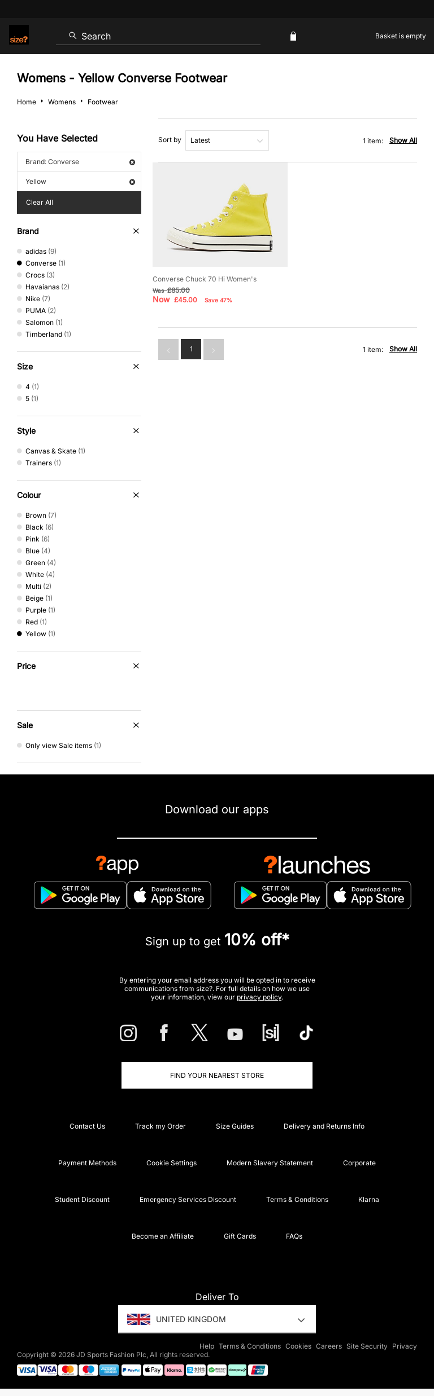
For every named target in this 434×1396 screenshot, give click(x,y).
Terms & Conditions (297, 1199)
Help (206, 1346)
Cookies (298, 1346)
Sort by (169, 139)
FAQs (294, 1236)
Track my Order (160, 1126)
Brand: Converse (80, 161)
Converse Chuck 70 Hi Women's (205, 279)
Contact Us (87, 1126)
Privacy (404, 1346)
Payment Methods (87, 1163)
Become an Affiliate (163, 1236)
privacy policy (259, 997)
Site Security (367, 1346)
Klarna (368, 1199)
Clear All (39, 202)
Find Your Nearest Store (217, 1075)
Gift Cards (240, 1236)
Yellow (80, 181)
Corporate (359, 1163)
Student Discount (82, 1199)
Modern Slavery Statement (270, 1163)
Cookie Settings (171, 1163)
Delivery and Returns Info (324, 1126)
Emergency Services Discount (188, 1199)
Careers (329, 1346)
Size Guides (235, 1126)
